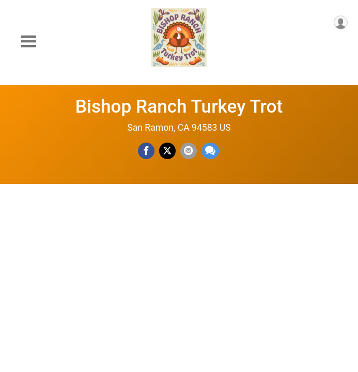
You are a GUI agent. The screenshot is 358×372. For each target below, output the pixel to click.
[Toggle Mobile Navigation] (28, 41)
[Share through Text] (210, 151)
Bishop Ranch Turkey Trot (179, 106)
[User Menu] (341, 22)
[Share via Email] (188, 151)
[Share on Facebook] (146, 151)
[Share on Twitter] (167, 151)
